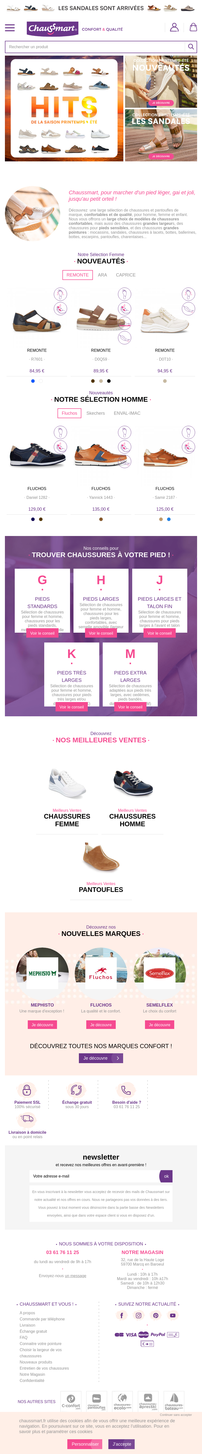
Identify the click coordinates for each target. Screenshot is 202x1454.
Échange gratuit (33, 1331)
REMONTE (78, 275)
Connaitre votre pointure (41, 1344)
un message (75, 1276)
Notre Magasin (32, 1374)
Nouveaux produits (36, 1362)
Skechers (96, 413)
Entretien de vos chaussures (44, 1368)
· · (37, 359)
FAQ (24, 1337)
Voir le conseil (42, 633)
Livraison (27, 1325)
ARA (102, 275)
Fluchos (69, 413)
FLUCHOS (37, 489)
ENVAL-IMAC (127, 413)
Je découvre (42, 1025)
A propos (27, 1313)
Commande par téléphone (42, 1319)
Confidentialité (32, 1380)
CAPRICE (126, 275)
